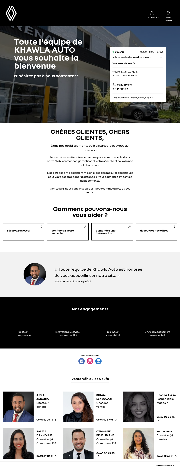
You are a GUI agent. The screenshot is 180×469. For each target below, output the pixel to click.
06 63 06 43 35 (105, 453)
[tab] (90, 379)
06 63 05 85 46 (165, 416)
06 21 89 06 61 (44, 455)
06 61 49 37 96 (105, 419)
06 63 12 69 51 (164, 455)
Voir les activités (122, 63)
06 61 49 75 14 (44, 419)
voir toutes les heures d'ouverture (131, 57)
